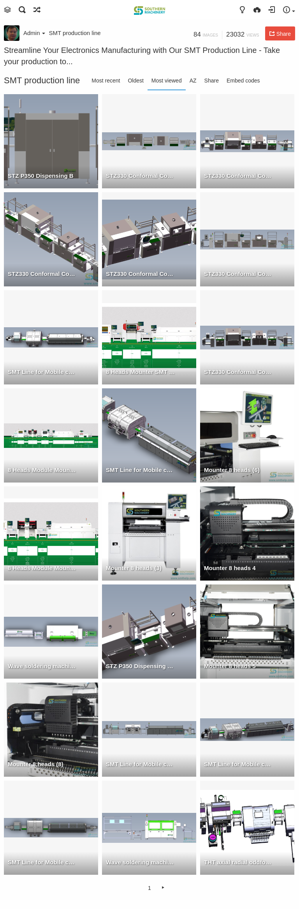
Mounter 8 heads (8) (35, 764)
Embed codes (243, 80)
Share (211, 80)
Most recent (105, 80)
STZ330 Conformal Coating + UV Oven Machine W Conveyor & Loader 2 (42, 273)
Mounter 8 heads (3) (134, 568)
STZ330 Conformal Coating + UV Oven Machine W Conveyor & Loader (238, 372)
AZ (193, 80)
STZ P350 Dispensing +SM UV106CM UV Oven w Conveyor (140, 666)
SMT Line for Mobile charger (42, 372)
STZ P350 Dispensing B (41, 175)
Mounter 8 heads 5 (230, 666)
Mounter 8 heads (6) (232, 470)
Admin (34, 33)
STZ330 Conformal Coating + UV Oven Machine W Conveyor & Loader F (238, 273)
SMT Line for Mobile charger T (42, 862)
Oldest (135, 80)
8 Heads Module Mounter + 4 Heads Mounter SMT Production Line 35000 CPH (42, 470)
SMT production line (75, 33)
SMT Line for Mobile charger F (140, 764)
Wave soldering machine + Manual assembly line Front (140, 862)
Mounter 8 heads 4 (230, 568)
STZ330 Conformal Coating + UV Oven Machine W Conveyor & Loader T (140, 175)
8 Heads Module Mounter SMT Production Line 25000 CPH (42, 568)
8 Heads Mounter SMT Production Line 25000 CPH (140, 372)
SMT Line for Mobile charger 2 (238, 764)
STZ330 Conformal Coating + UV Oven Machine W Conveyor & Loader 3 (140, 273)
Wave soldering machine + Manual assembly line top (42, 666)
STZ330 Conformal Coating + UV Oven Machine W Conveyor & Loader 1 (238, 175)
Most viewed (166, 80)
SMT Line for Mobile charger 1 (140, 470)
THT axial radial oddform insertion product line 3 (238, 862)
